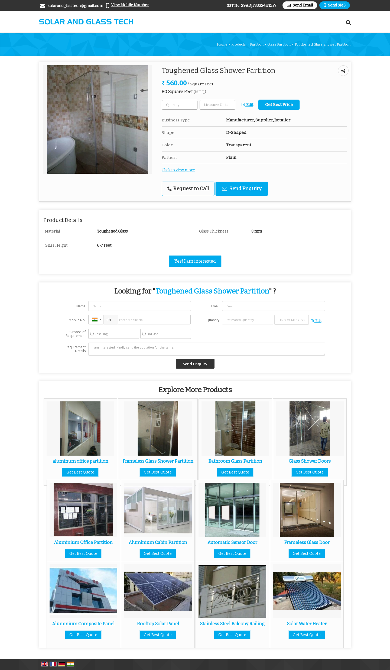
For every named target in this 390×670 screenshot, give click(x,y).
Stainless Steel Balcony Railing (232, 623)
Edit (247, 104)
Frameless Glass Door (307, 542)
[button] (130, 5)
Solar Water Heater (307, 623)
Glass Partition (279, 44)
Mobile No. (77, 320)
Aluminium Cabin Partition (158, 542)
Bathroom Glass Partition (235, 461)
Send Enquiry (242, 189)
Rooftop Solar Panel (158, 623)
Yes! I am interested (195, 261)
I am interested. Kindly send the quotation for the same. (206, 349)
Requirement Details (76, 349)
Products (238, 44)
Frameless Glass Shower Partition (157, 461)
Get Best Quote (80, 472)
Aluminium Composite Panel (83, 623)
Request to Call (188, 189)
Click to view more (178, 170)
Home (222, 44)
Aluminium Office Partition (83, 542)
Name (81, 306)
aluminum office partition (80, 461)
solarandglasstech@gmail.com (75, 6)
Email (215, 306)
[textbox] (217, 105)
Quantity (212, 320)
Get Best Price (279, 104)
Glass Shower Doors (310, 461)
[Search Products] (347, 22)
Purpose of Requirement (76, 334)
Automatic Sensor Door (232, 542)
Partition (257, 44)
